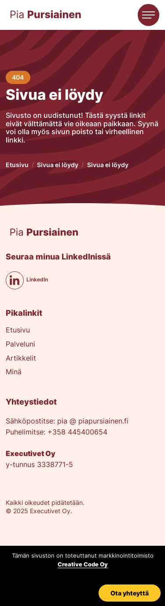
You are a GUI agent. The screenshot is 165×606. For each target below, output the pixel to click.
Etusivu (17, 164)
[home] (46, 15)
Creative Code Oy (83, 564)
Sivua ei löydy (57, 164)
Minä (14, 372)
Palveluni (20, 344)
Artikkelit (21, 358)
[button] (149, 15)
